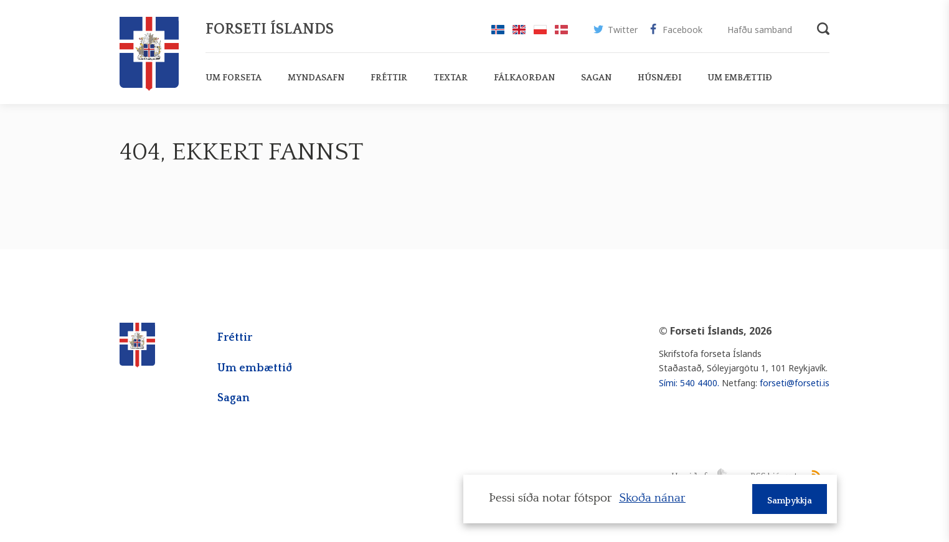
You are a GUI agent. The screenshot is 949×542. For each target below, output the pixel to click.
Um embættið (254, 368)
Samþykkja (789, 501)
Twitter (615, 31)
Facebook (675, 31)
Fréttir (234, 337)
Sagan (233, 398)
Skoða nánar (652, 498)
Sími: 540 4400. (689, 383)
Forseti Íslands (269, 29)
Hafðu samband (759, 30)
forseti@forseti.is (794, 383)
